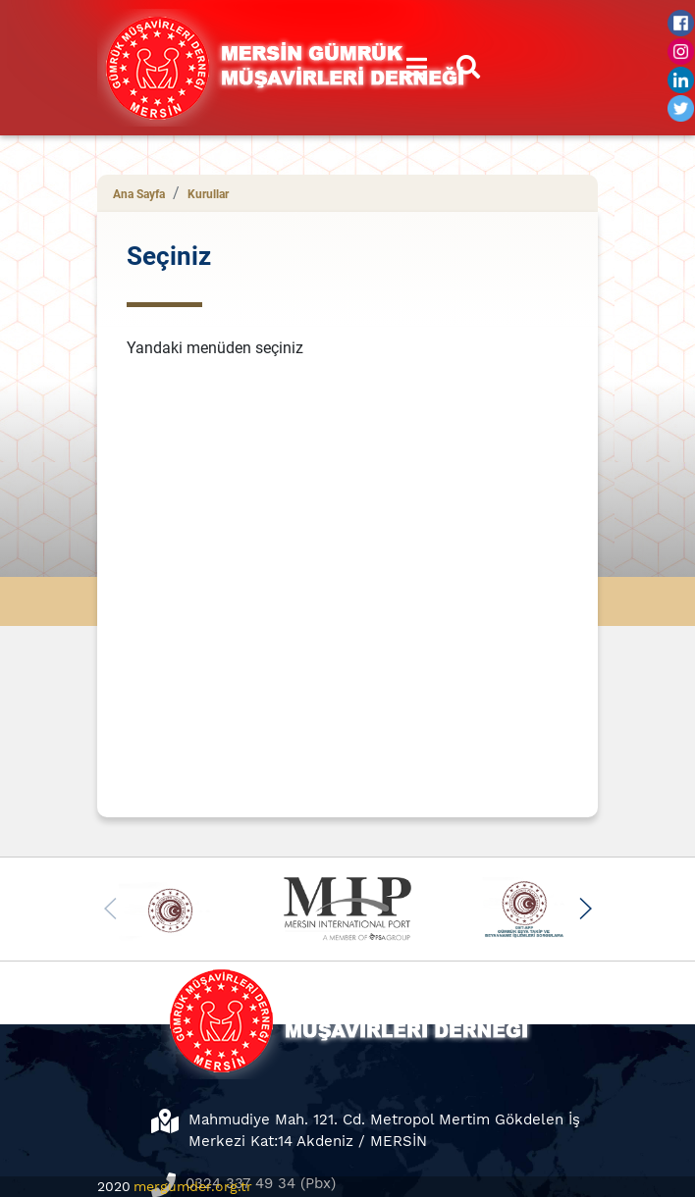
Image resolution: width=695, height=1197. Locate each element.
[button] (584, 908)
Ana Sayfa (139, 194)
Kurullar (208, 194)
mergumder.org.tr (193, 1186)
